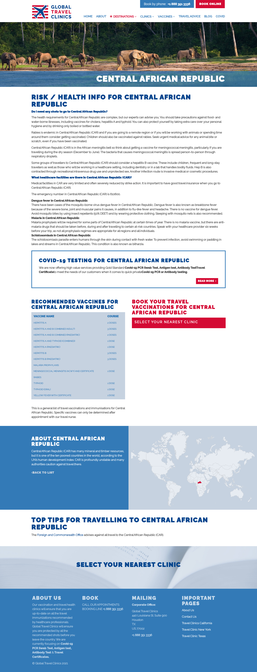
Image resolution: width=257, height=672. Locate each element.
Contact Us (189, 616)
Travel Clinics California (197, 623)
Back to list (43, 472)
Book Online (210, 4)
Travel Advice (189, 16)
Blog (208, 16)
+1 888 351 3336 (179, 4)
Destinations (123, 16)
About (101, 16)
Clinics (145, 16)
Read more (206, 281)
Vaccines (165, 16)
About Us (188, 610)
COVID (220, 16)
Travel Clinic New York (196, 629)
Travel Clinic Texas (194, 636)
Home (88, 16)
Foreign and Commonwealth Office (60, 535)
